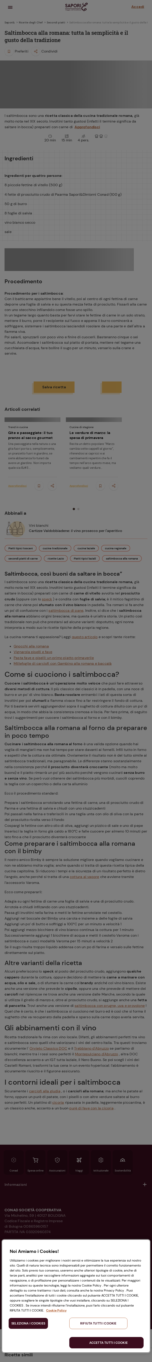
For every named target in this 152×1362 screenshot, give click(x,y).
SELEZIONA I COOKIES (28, 1323)
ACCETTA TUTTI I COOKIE (108, 1343)
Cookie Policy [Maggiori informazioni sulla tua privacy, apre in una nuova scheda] (56, 1310)
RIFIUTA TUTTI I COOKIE (98, 1323)
